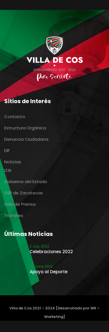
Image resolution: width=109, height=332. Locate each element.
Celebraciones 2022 (51, 252)
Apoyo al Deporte (48, 272)
